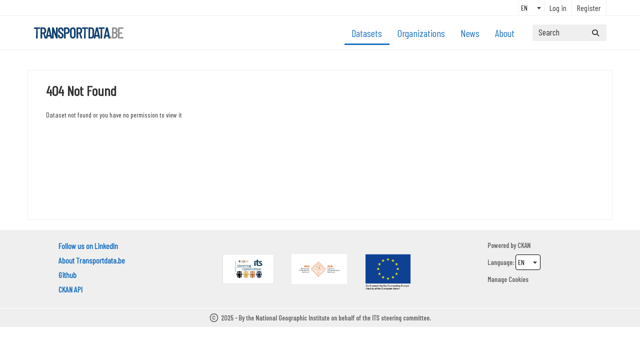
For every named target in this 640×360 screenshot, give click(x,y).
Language (500, 262)
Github (67, 275)
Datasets (367, 33)
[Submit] (596, 32)
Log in (558, 7)
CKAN (524, 245)
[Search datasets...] (569, 32)
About (504, 33)
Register (589, 7)
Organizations (421, 33)
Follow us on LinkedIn (88, 245)
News (470, 33)
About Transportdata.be (91, 260)
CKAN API (70, 289)
